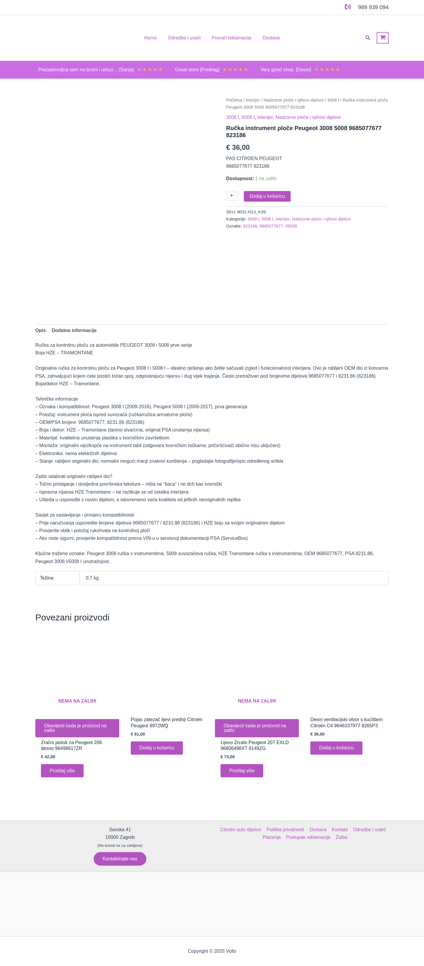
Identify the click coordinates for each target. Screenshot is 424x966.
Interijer (253, 100)
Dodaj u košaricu (267, 196)
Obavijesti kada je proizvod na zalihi (75, 728)
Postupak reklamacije (308, 837)
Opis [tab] (40, 330)
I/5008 (291, 226)
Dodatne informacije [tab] (74, 330)
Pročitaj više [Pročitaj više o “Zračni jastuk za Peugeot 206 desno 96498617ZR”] (62, 771)
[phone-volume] (347, 6)
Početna (234, 100)
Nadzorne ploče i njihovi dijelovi (294, 100)
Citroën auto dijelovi (241, 829)
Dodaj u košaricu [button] (157, 748)
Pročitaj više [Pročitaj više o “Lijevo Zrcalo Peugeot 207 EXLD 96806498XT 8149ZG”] (242, 771)
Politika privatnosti (286, 829)
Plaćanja (272, 837)
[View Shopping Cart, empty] (383, 38)
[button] (368, 38)
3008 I (334, 100)
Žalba (341, 837)
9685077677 (271, 226)
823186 (250, 226)
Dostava (318, 829)
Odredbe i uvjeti (368, 829)
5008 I (248, 117)
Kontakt (339, 829)
